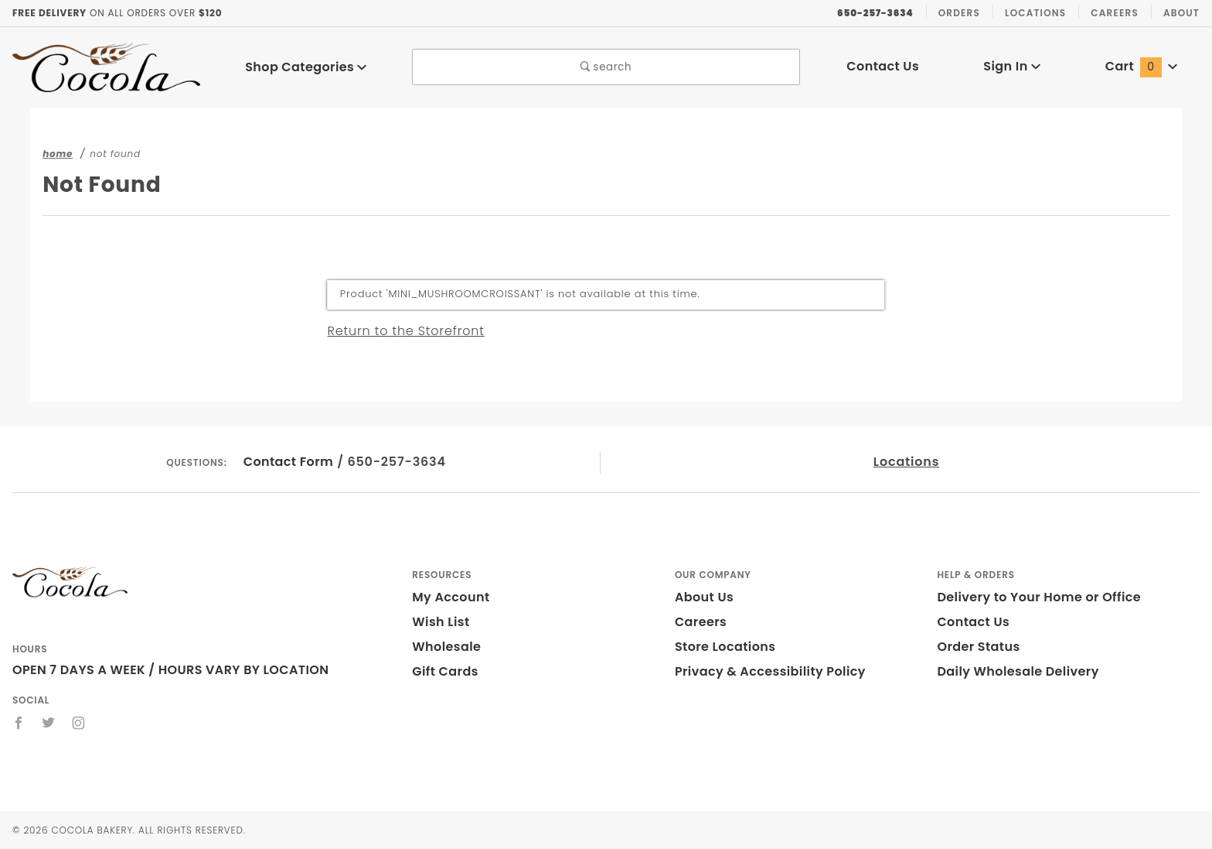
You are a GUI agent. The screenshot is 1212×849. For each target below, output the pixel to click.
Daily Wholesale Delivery (1017, 671)
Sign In (1011, 66)
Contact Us (882, 66)
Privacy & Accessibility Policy (770, 671)
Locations (1035, 12)
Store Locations (725, 647)
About (1181, 12)
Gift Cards (445, 671)
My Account (450, 597)
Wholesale (446, 647)
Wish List (440, 622)
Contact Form (288, 462)
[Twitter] (49, 723)
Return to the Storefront (406, 331)
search (606, 67)
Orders (959, 12)
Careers (1115, 12)
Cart (1141, 66)
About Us (704, 597)
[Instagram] (79, 723)
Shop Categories (306, 67)
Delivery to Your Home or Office (1039, 597)
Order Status (978, 647)
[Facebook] (19, 723)
